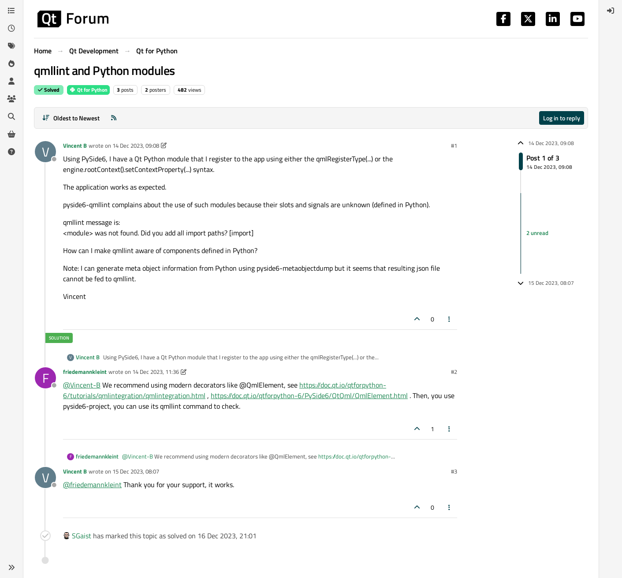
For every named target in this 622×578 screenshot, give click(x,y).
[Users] (11, 81)
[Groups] (11, 99)
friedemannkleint (85, 371)
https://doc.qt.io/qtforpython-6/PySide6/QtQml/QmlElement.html (309, 395)
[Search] (11, 116)
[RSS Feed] (113, 118)
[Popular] (11, 63)
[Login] (610, 11)
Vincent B (75, 145)
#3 (454, 471)
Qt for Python (88, 90)
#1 (454, 145)
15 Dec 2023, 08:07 (135, 471)
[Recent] (11, 28)
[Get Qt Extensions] (11, 134)
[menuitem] (610, 11)
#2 (454, 371)
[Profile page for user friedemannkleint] (45, 377)
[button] (11, 567)
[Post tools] (450, 319)
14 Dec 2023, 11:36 (155, 371)
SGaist (81, 535)
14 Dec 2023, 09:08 (135, 145)
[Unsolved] (11, 152)
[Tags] (11, 46)
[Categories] (11, 11)
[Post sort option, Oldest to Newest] (71, 118)
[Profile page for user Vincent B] (45, 151)
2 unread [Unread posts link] (537, 233)
